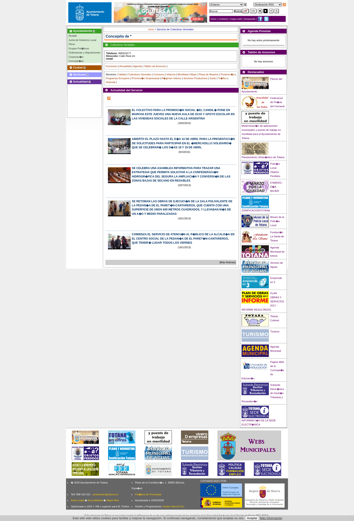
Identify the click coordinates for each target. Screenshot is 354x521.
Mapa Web (113, 500)
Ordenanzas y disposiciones (84, 52)
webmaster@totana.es (105, 494)
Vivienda (110, 82)
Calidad (121, 74)
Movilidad (183, 74)
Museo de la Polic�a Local (277, 221)
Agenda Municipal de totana (277, 251)
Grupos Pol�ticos (79, 48)
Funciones (111, 66)
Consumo (158, 74)
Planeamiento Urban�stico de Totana (263, 157)
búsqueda (250, 19)
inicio (214, 19)
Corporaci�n (76, 57)
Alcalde (73, 35)
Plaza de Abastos (208, 74)
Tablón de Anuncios (155, 66)
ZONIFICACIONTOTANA (256, 210)
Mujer (193, 74)
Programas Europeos (118, 78)
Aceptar (252, 518)
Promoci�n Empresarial (145, 78)
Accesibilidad (95, 500)
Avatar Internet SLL (174, 506)
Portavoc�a (227, 74)
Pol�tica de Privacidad (148, 494)
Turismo (274, 331)
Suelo (212, 78)
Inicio (151, 29)
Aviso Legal (77, 500)
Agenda (137, 66)
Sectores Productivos (195, 78)
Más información (271, 518)
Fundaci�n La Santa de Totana (277, 236)
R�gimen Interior (171, 78)
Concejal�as (76, 61)
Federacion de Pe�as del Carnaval (277, 102)
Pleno (72, 44)
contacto (223, 19)
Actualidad (125, 66)
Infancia (170, 74)
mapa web (236, 19)
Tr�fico (222, 78)
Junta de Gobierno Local (82, 40)
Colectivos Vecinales (140, 74)
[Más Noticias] (228, 262)
